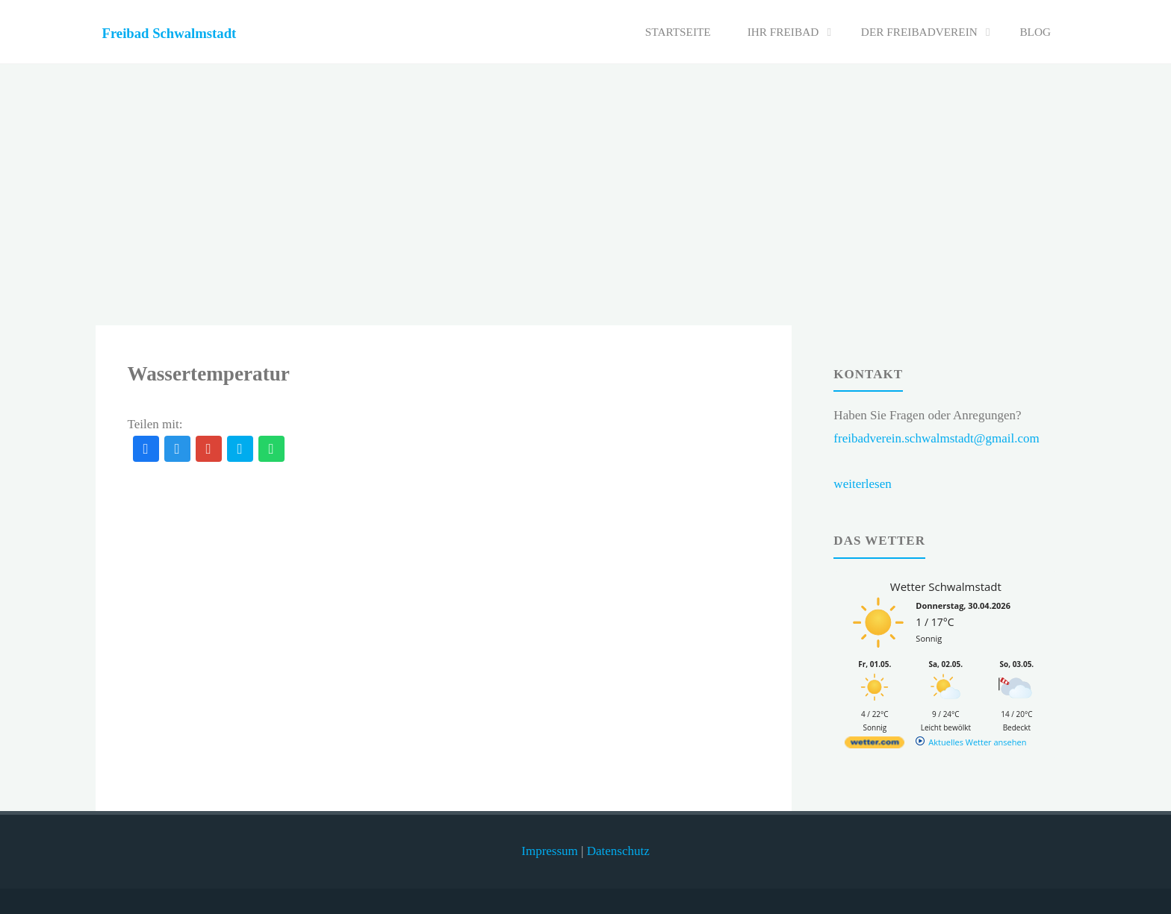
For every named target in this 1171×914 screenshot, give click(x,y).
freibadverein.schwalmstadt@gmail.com (936, 438)
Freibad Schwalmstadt (169, 33)
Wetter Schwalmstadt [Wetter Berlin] (945, 586)
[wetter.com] (874, 745)
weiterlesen (862, 484)
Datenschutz (618, 851)
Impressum (549, 851)
